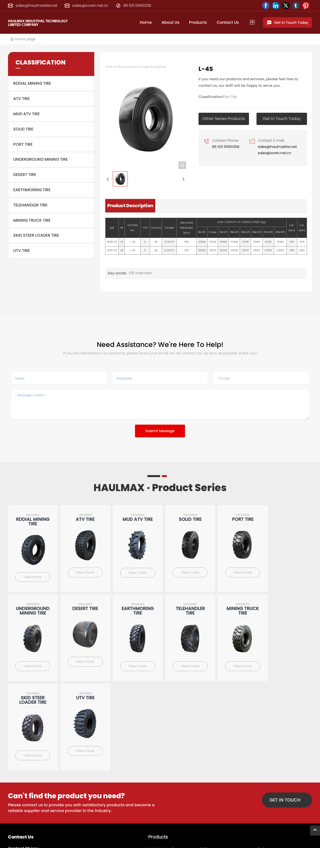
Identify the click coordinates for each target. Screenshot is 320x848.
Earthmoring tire (31, 190)
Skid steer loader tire (36, 235)
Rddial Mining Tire (32, 83)
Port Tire (22, 144)
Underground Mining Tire (40, 159)
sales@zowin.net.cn (90, 5)
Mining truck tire (31, 220)
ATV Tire (21, 98)
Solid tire (23, 129)
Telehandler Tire (30, 205)
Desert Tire (24, 174)
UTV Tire (21, 250)
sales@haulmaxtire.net (36, 5)
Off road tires (140, 272)
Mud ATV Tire (26, 114)
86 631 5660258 (137, 5)
